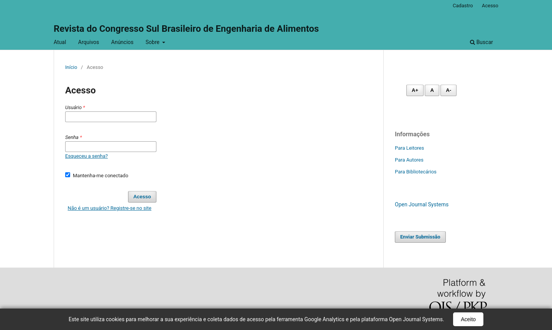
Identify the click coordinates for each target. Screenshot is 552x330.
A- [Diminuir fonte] (448, 90)
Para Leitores (409, 148)
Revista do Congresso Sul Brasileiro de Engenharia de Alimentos (186, 28)
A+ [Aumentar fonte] (415, 90)
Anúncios (122, 42)
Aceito (468, 319)
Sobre (153, 42)
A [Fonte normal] (432, 90)
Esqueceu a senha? (86, 156)
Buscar (481, 42)
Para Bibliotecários (416, 172)
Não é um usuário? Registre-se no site (109, 208)
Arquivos (88, 42)
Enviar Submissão (420, 237)
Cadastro (463, 5)
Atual (60, 42)
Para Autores (409, 160)
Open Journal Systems (422, 204)
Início (71, 67)
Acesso (490, 5)
